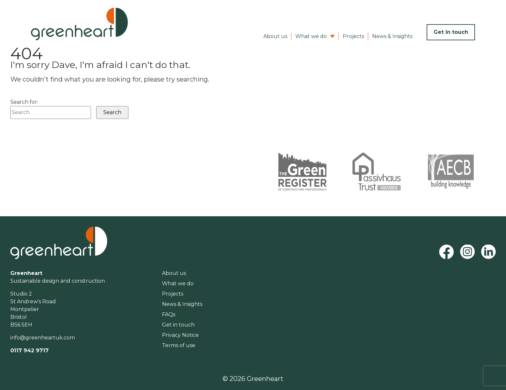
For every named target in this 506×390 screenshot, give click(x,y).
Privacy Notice (180, 335)
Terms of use (178, 345)
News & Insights (392, 36)
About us (275, 36)
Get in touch (451, 32)
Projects (353, 36)
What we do (311, 36)
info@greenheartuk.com (42, 338)
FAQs (168, 314)
